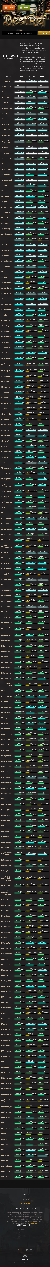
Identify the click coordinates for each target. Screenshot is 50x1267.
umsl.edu (7, 799)
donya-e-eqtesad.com (9, 141)
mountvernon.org (11, 1078)
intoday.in (8, 1107)
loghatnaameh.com (12, 277)
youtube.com (9, 196)
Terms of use (25, 1203)
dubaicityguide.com (12, 932)
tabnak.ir (7, 997)
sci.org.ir (7, 135)
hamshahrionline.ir (11, 175)
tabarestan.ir (9, 92)
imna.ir (6, 702)
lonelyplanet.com (11, 283)
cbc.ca (6, 1123)
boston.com (8, 617)
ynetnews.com (10, 662)
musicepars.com (10, 320)
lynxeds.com (9, 601)
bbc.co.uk (8, 97)
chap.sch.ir (8, 668)
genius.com (8, 382)
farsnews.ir (8, 965)
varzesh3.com (9, 223)
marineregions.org (11, 970)
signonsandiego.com (12, 847)
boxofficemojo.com (11, 1128)
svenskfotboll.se (10, 239)
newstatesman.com (12, 921)
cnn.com (7, 452)
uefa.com (7, 191)
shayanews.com (10, 387)
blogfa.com (8, 497)
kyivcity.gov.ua (9, 943)
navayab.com (9, 837)
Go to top (25, 1256)
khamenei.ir (8, 358)
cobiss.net (8, 623)
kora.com (7, 927)
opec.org (7, 739)
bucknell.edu (9, 569)
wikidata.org (9, 86)
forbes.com (8, 502)
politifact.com (9, 574)
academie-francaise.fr (8, 854)
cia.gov (7, 299)
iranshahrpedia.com (12, 579)
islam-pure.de (7, 364)
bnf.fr (6, 148)
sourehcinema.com (11, 1094)
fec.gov (7, 810)
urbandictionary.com (12, 414)
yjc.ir (5, 202)
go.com (7, 750)
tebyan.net (8, 696)
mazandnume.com (11, 707)
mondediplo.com (10, 1056)
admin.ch (7, 635)
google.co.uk (9, 534)
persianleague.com (11, 288)
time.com (7, 1051)
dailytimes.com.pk (11, 1177)
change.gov (8, 473)
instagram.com (10, 975)
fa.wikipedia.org (10, 113)
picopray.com (9, 371)
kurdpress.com (10, 826)
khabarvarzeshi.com (12, 513)
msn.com (7, 815)
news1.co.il (8, 1046)
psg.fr (6, 871)
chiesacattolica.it (11, 842)
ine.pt (6, 552)
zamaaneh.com (10, 793)
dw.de (6, 218)
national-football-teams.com (8, 878)
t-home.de (8, 954)
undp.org (7, 673)
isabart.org (8, 293)
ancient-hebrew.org (8, 629)
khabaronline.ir (10, 342)
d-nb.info (7, 788)
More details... (32, 1223)
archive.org (8, 1117)
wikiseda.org (9, 234)
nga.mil (7, 777)
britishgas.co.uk (10, 1013)
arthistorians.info (11, 646)
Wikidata (21, 1233)
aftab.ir (7, 507)
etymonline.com (10, 756)
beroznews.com (10, 1134)
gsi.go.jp (7, 430)
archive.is (7, 563)
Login (9, 8)
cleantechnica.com (11, 1008)
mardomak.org (10, 992)
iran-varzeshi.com (9, 546)
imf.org (7, 457)
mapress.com (9, 479)
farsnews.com (9, 524)
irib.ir (6, 315)
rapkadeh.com (9, 419)
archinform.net (10, 245)
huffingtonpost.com (12, 1171)
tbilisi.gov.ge (9, 1002)
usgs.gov (7, 718)
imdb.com (8, 261)
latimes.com (8, 1040)
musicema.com (10, 119)
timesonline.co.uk (11, 804)
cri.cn (6, 1024)
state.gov (7, 326)
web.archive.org (10, 81)
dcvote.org (8, 948)
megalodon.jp (9, 590)
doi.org (7, 103)
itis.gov (7, 130)
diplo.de (7, 641)
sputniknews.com (11, 212)
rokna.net (8, 158)
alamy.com (8, 403)
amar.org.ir (8, 180)
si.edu (6, 1139)
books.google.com (11, 229)
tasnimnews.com (10, 1166)
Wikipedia (21, 1229)
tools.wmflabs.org (11, 606)
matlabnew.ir (9, 392)
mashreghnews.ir (11, 651)
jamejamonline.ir (10, 468)
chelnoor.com (9, 657)
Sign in (23, 8)
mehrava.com (9, 337)
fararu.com (8, 1112)
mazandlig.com (10, 1089)
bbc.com (7, 310)
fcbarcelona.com (10, 1019)
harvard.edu (8, 1155)
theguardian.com (11, 1062)
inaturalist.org (9, 612)
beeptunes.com (10, 959)
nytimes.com (9, 266)
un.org (6, 153)
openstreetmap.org (11, 1083)
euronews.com (10, 272)
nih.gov (7, 712)
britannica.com (10, 169)
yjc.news (7, 585)
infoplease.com (10, 1073)
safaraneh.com (10, 596)
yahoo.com (8, 347)
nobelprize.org (10, 463)
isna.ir (6, 446)
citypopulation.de (11, 529)
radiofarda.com (10, 185)
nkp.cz (6, 256)
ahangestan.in (9, 761)
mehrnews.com (10, 353)
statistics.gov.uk (10, 783)
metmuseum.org (10, 1161)
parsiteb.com (9, 772)
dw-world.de (7, 485)
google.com (8, 108)
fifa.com (7, 691)
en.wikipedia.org (10, 124)
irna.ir (6, 723)
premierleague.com (11, 734)
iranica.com (8, 1067)
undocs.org (8, 938)
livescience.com (10, 491)
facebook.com (9, 900)
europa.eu (8, 207)
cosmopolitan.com (11, 376)
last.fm (6, 398)
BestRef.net (21, 1209)
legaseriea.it (8, 860)
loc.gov (7, 820)
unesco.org (8, 986)
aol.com (7, 885)
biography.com (10, 981)
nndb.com (8, 1150)
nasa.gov (7, 678)
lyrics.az (7, 409)
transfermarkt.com (11, 441)
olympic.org (8, 436)
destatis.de (8, 831)
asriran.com (8, 916)
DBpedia (21, 1237)
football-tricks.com (8, 685)
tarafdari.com (9, 745)
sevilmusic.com (10, 1035)
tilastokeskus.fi (10, 905)
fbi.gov (6, 911)
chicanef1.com (10, 518)
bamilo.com (8, 331)
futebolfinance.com (12, 540)
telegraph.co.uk (10, 1144)
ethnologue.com (10, 164)
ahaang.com (9, 558)
